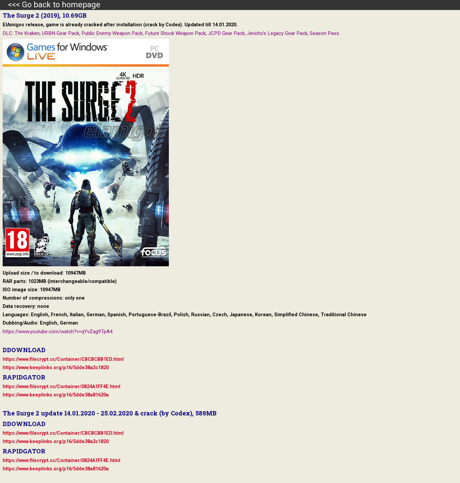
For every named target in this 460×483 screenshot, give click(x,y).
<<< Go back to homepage (50, 4)
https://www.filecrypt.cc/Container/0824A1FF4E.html (61, 386)
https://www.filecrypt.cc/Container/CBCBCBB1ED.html (63, 359)
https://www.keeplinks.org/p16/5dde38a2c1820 (56, 367)
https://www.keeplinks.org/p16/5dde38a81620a (56, 395)
